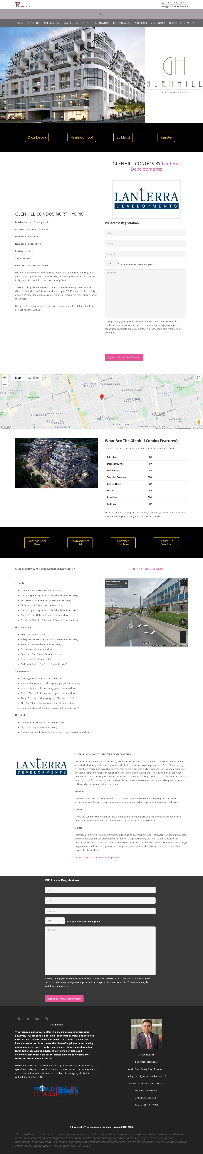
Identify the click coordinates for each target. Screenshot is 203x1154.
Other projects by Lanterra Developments (97, 857)
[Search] (102, 14)
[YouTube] (37, 1019)
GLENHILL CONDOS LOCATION (146, 569)
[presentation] (128, 343)
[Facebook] (19, 1019)
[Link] (23, 4)
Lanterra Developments (155, 166)
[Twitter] (28, 1019)
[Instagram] (46, 1019)
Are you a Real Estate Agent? (138, 264)
